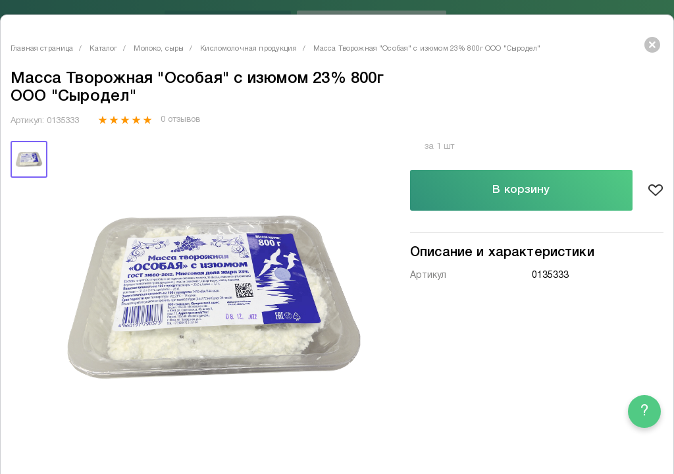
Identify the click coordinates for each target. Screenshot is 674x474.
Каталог (103, 48)
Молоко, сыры (159, 48)
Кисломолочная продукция (248, 48)
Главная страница (42, 48)
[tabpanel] (214, 297)
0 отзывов (180, 120)
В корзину (521, 190)
